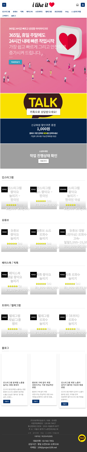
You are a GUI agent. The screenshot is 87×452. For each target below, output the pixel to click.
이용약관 (37, 436)
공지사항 (36, 433)
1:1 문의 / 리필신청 (52, 433)
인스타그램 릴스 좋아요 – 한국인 (43, 192)
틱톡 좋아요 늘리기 (43, 276)
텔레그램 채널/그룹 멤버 (14, 319)
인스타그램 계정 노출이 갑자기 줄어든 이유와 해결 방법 (72, 384)
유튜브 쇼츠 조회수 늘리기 (43, 234)
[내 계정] (83, 5)
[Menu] (4, 5)
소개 (29, 433)
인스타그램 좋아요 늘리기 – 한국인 (14, 193)
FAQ (42, 433)
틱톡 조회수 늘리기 (72, 276)
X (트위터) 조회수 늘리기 (72, 319)
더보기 (6, 401)
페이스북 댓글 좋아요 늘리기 (14, 277)
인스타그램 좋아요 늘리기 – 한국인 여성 (72, 193)
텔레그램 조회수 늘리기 (43, 319)
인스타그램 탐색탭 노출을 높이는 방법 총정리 (13, 383)
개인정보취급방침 (47, 436)
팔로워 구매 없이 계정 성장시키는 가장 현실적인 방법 (42, 384)
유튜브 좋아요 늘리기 (14, 234)
